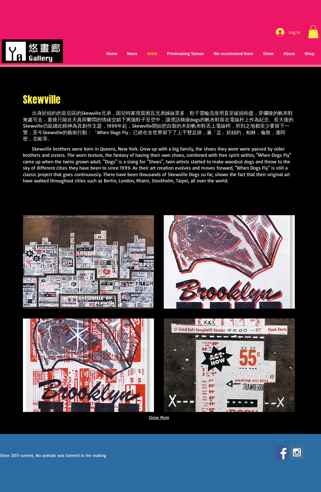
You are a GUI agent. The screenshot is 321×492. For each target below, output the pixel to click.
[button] (313, 31)
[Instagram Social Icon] (297, 452)
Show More (159, 417)
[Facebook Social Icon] (282, 452)
